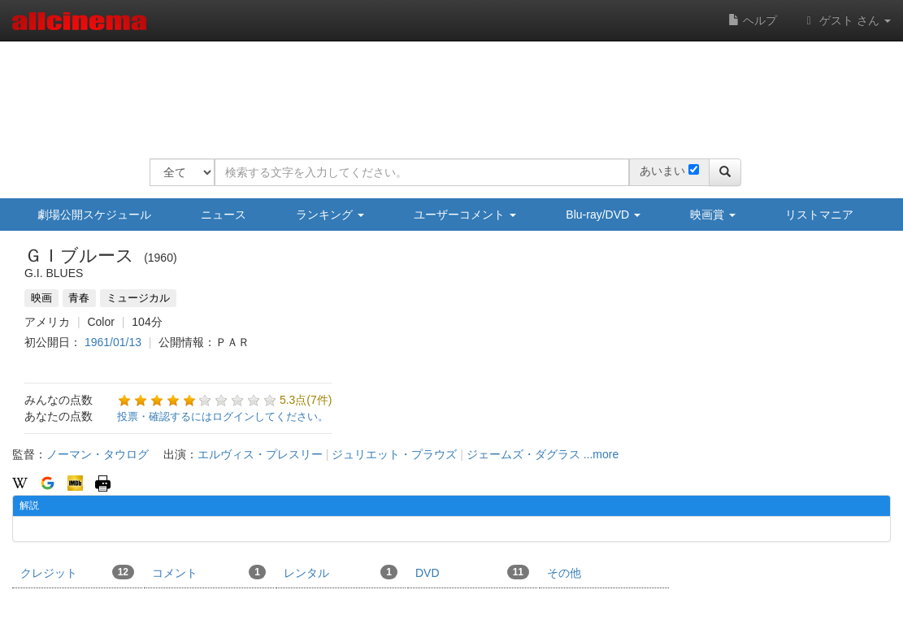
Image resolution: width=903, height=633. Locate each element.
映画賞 (713, 214)
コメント (209, 572)
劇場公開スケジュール (94, 214)
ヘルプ (752, 20)
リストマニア (819, 214)
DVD (472, 572)
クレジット (77, 572)
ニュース (223, 214)
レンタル (340, 572)
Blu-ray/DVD (603, 214)
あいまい (662, 170)
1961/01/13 (113, 342)
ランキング (330, 214)
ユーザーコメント (465, 214)
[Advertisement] (445, 89)
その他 (564, 572)
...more (601, 454)
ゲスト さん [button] (846, 20)
